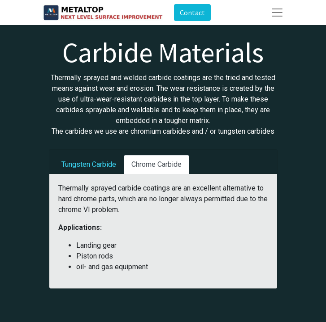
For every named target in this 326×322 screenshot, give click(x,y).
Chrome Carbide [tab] (156, 164)
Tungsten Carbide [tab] (88, 164)
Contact (192, 12)
